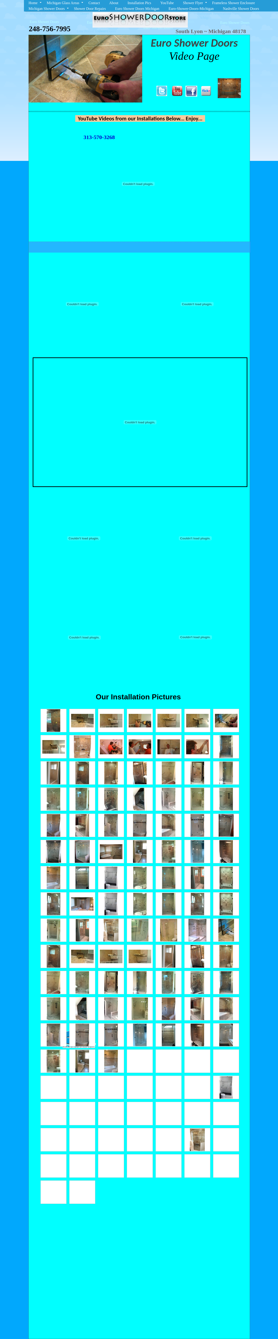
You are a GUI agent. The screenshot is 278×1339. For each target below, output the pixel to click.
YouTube (167, 3)
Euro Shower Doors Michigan (137, 9)
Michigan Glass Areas (63, 3)
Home (33, 3)
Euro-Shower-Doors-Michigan (191, 9)
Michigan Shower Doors (47, 9)
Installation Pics (139, 3)
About (113, 3)
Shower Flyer (193, 3)
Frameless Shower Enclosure (233, 3)
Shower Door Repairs (90, 9)
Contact (94, 3)
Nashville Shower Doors (241, 9)
